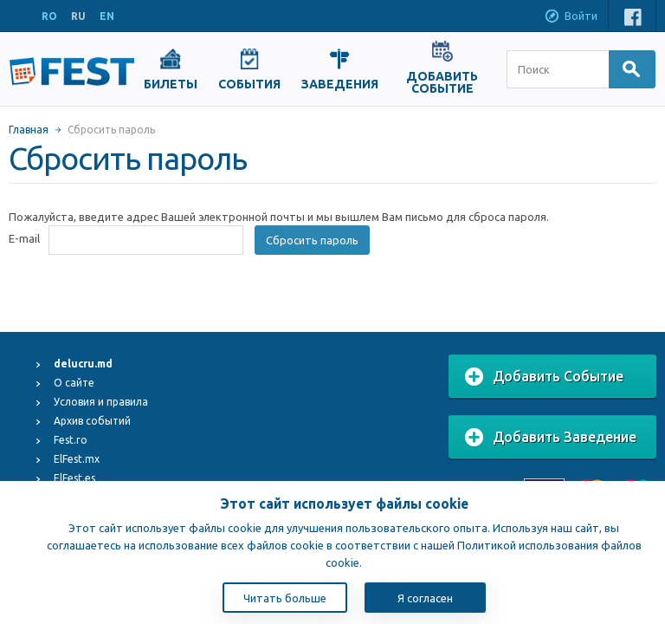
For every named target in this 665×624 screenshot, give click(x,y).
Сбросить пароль (312, 240)
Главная (28, 129)
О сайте (74, 382)
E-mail (24, 238)
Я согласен (425, 598)
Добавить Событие (544, 377)
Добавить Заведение (550, 437)
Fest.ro (70, 439)
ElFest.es (74, 478)
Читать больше (284, 598)
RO (49, 16)
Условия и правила (101, 401)
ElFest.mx (77, 459)
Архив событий (92, 420)
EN (107, 16)
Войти (570, 17)
